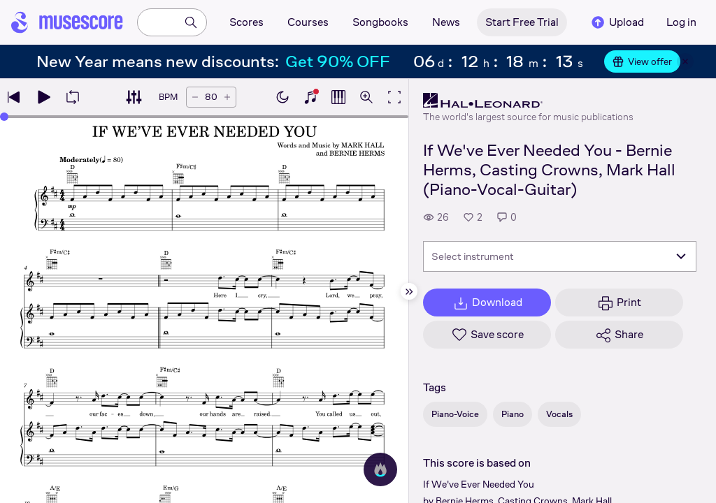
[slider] (4, 116)
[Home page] (67, 22)
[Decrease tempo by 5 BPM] (195, 97)
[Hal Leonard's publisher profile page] (528, 100)
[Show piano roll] (338, 97)
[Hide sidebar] (409, 291)
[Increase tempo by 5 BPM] (227, 97)
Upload (616, 22)
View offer (642, 61)
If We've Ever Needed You (478, 484)
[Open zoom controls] (366, 97)
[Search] (191, 22)
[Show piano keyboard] (310, 97)
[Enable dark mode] (282, 97)
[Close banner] (685, 61)
